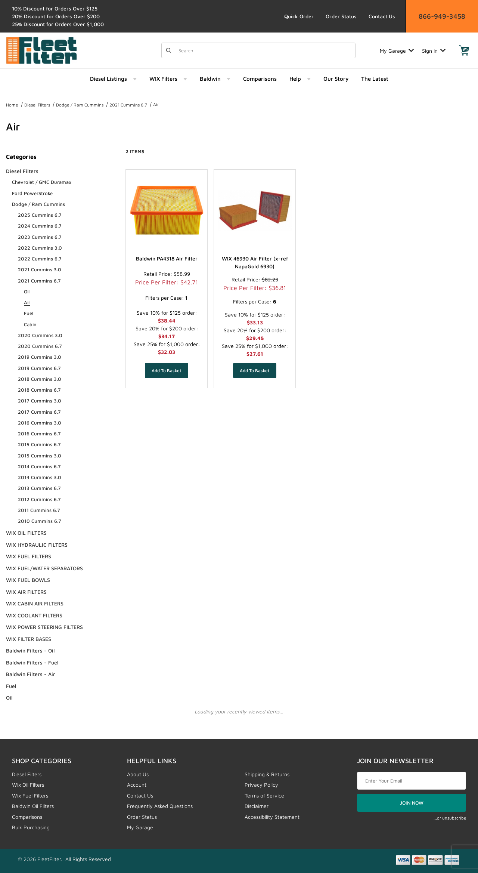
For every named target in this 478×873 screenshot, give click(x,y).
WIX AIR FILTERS (26, 592)
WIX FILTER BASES (28, 639)
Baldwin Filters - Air (30, 674)
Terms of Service (264, 795)
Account (136, 784)
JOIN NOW (411, 803)
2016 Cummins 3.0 (39, 423)
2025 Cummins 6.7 (40, 215)
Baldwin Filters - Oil (30, 650)
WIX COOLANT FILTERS (34, 615)
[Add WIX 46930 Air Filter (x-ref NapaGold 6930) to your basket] (255, 370)
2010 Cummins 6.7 (39, 521)
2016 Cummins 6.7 (39, 433)
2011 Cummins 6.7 (39, 510)
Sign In (434, 50)
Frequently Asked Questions (160, 806)
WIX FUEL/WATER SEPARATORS (44, 568)
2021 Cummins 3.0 (39, 269)
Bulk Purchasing (31, 827)
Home (12, 105)
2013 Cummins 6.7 (39, 488)
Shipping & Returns (267, 774)
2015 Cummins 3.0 (39, 456)
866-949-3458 (442, 16)
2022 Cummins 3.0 (40, 248)
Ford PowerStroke (32, 193)
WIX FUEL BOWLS (28, 580)
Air (156, 104)
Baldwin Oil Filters (33, 806)
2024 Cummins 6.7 (40, 226)
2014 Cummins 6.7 (39, 466)
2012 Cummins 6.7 (39, 499)
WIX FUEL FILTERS (28, 556)
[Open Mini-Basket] (464, 50)
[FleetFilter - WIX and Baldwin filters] (41, 50)
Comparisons (27, 817)
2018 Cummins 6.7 (39, 390)
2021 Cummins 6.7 (128, 105)
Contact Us (382, 16)
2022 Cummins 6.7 (40, 259)
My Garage (397, 50)
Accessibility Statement (272, 817)
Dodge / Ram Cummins (79, 105)
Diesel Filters (37, 105)
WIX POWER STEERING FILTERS (44, 627)
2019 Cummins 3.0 (39, 357)
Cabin (30, 324)
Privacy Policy (261, 784)
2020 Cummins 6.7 (40, 346)
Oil (27, 291)
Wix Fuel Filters (30, 795)
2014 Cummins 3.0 (39, 477)
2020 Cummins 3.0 (40, 335)
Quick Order (299, 16)
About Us (138, 774)
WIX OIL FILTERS (26, 533)
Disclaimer (257, 806)
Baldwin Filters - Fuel (32, 662)
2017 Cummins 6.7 (39, 412)
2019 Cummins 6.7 (39, 368)
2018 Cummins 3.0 (39, 379)
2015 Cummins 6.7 (39, 444)
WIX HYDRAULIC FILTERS (37, 545)
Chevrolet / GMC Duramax (41, 182)
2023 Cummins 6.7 (40, 237)
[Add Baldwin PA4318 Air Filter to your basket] (167, 370)
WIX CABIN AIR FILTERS (34, 603)
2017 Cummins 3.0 (39, 401)
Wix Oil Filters (28, 784)
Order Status (341, 16)
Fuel (28, 313)
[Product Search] (264, 50)
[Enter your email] (411, 781)
